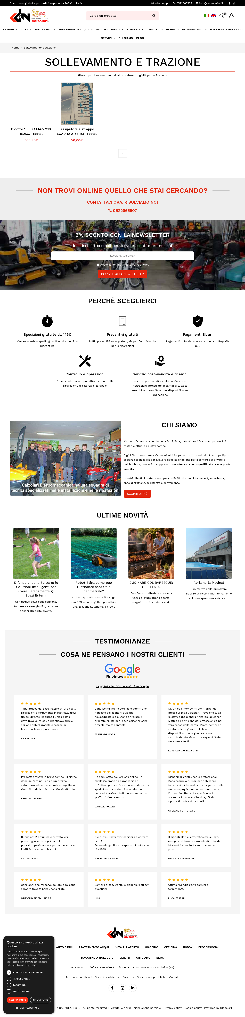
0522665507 (184, 3)
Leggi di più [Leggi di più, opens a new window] (31, 965)
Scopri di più (137, 493)
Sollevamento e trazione (40, 47)
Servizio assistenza (107, 977)
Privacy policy (173, 1008)
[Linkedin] (133, 988)
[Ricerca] (154, 16)
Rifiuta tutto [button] (40, 999)
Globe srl (226, 1008)
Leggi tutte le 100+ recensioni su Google (122, 686)
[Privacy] (98, 265)
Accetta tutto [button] (17, 999)
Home (15, 47)
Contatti (174, 977)
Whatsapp (159, 3)
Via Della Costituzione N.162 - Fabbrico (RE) (146, 967)
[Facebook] (229, 3)
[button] (29, 1008)
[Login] (231, 15)
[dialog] (28, 975)
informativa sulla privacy (133, 264)
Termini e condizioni (79, 977)
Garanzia (128, 977)
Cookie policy (193, 1008)
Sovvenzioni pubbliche (151, 977)
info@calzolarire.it (211, 3)
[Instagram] (234, 3)
